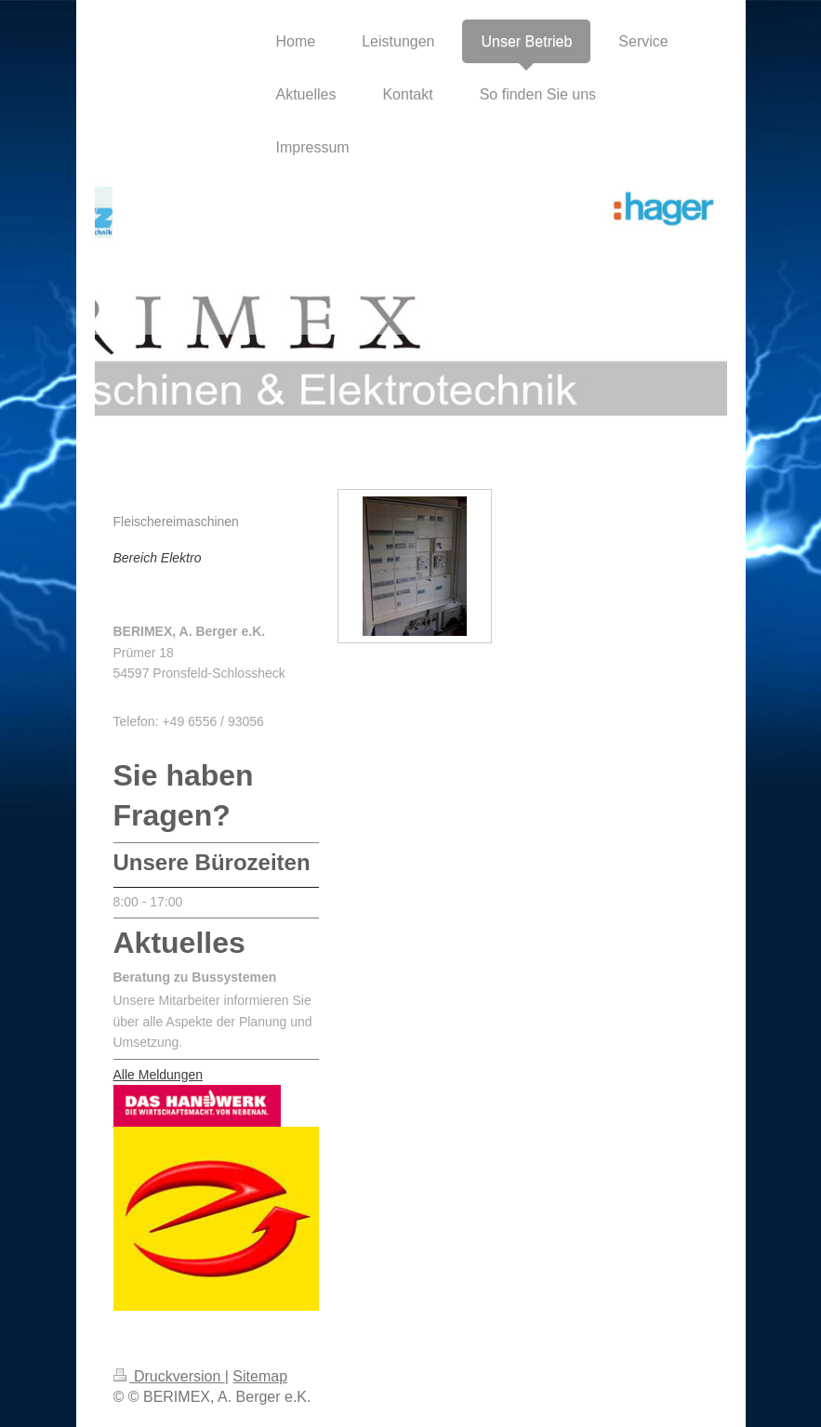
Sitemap (259, 1376)
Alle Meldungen (158, 1074)
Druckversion (169, 1376)
